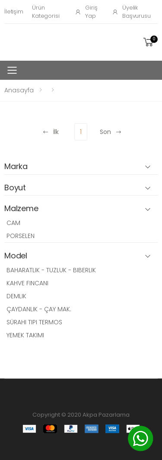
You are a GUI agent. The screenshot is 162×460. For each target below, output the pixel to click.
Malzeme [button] (21, 208)
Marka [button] (16, 166)
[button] (150, 42)
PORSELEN (20, 236)
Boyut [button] (15, 187)
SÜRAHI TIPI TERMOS (34, 322)
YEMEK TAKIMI (25, 335)
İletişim (13, 11)
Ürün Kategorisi (46, 11)
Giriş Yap (86, 11)
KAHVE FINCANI (27, 283)
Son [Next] (111, 131)
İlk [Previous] (50, 131)
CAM (13, 223)
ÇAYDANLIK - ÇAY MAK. (38, 309)
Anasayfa (19, 90)
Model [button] (15, 256)
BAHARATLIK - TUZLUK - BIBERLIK (51, 270)
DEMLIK (16, 296)
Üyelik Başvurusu (131, 11)
